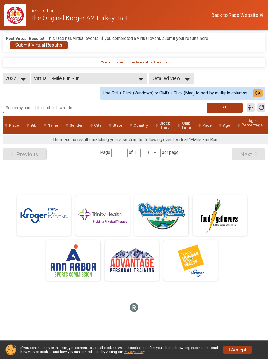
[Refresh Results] (261, 107)
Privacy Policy (134, 352)
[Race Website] (17, 15)
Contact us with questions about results (134, 62)
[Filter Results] (251, 107)
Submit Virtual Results (38, 45)
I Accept (238, 349)
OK (257, 93)
